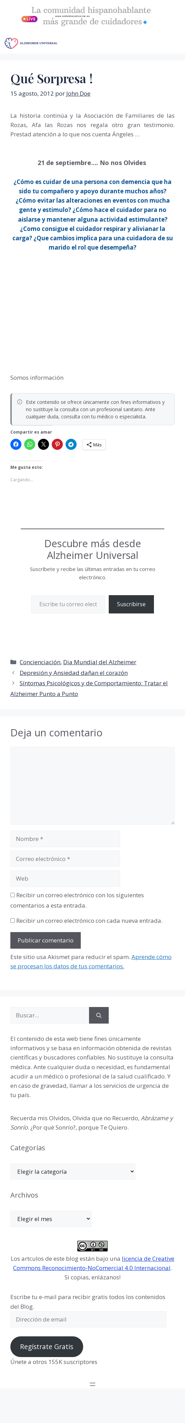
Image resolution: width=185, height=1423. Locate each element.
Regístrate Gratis (46, 1346)
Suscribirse (131, 604)
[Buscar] (99, 1015)
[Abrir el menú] (92, 1384)
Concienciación (40, 662)
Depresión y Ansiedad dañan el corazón (74, 673)
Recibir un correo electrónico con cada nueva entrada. (89, 921)
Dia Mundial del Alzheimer (99, 662)
